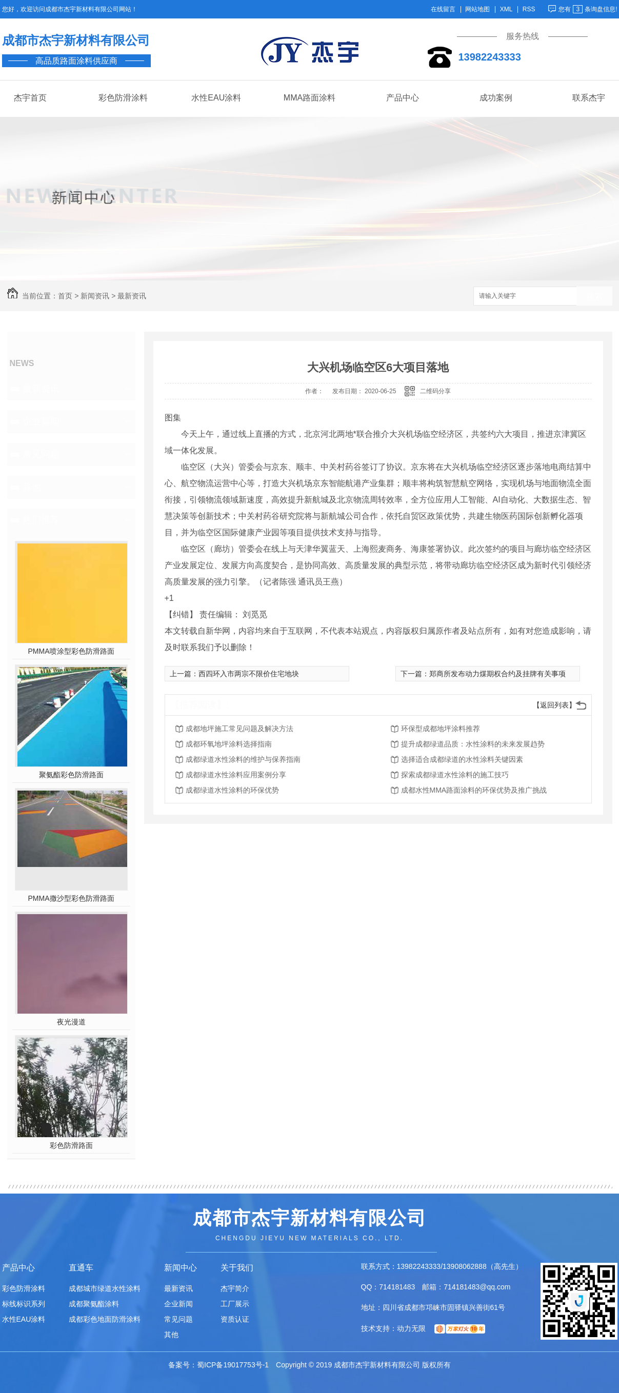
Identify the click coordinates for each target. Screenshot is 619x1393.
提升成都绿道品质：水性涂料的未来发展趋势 (473, 744)
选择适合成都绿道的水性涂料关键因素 (462, 759)
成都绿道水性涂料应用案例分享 (236, 775)
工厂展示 (235, 1304)
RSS (529, 9)
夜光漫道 (71, 1022)
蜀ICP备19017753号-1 (233, 1365)
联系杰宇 (588, 97)
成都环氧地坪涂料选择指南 (229, 744)
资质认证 (235, 1319)
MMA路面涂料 (309, 97)
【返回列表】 (554, 705)
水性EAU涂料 (216, 97)
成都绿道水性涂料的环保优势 (232, 790)
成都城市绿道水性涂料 (105, 1288)
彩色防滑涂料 (123, 97)
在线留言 (443, 9)
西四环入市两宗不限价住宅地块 (248, 674)
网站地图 (477, 9)
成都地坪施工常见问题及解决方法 (239, 728)
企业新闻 (41, 421)
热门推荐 (41, 520)
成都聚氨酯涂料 (94, 1304)
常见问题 (41, 454)
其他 (32, 487)
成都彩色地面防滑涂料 (105, 1319)
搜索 (594, 296)
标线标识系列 (23, 1304)
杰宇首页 (30, 97)
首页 (65, 296)
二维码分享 (435, 391)
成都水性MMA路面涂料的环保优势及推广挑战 (474, 790)
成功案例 (496, 97)
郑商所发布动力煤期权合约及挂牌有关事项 (497, 674)
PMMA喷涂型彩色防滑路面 (71, 651)
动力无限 (411, 1328)
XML (506, 9)
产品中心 (402, 97)
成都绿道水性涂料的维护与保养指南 (243, 759)
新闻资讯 (95, 296)
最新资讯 (131, 296)
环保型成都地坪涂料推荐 (440, 728)
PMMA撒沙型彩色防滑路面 (71, 898)
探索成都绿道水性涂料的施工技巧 (455, 775)
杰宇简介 (235, 1288)
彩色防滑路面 (71, 1145)
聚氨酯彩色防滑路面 (71, 775)
